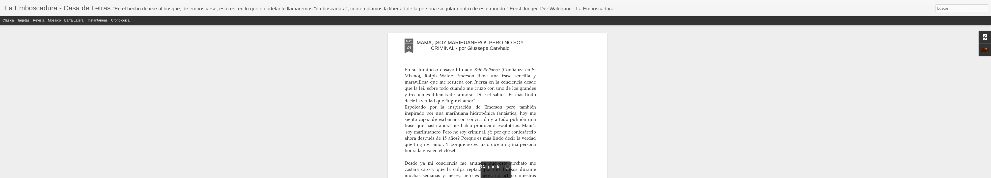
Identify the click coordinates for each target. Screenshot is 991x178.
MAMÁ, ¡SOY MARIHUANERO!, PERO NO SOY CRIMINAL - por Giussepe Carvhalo (470, 45)
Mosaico (54, 20)
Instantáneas (98, 20)
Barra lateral (74, 20)
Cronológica (120, 20)
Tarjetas (23, 20)
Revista (39, 20)
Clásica (8, 20)
